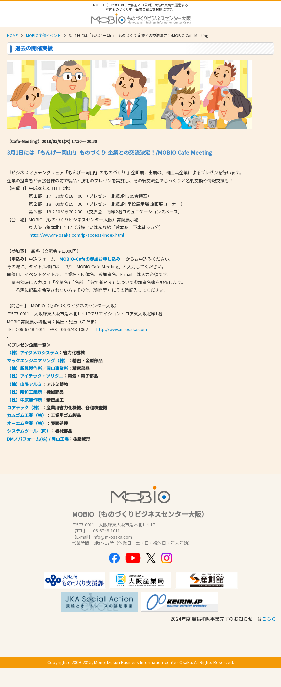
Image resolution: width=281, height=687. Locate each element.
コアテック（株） (24, 407)
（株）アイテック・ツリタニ (35, 376)
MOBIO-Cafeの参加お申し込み (89, 259)
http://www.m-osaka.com (121, 329)
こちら (269, 618)
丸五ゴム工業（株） (26, 415)
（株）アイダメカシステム (33, 352)
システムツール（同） (29, 431)
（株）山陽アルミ (24, 384)
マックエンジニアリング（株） (37, 360)
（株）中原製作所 (24, 400)
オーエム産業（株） (26, 423)
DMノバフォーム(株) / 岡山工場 (38, 439)
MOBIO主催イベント (43, 35)
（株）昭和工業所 (24, 392)
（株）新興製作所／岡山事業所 (37, 368)
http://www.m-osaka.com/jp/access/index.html (77, 235)
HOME (12, 35)
